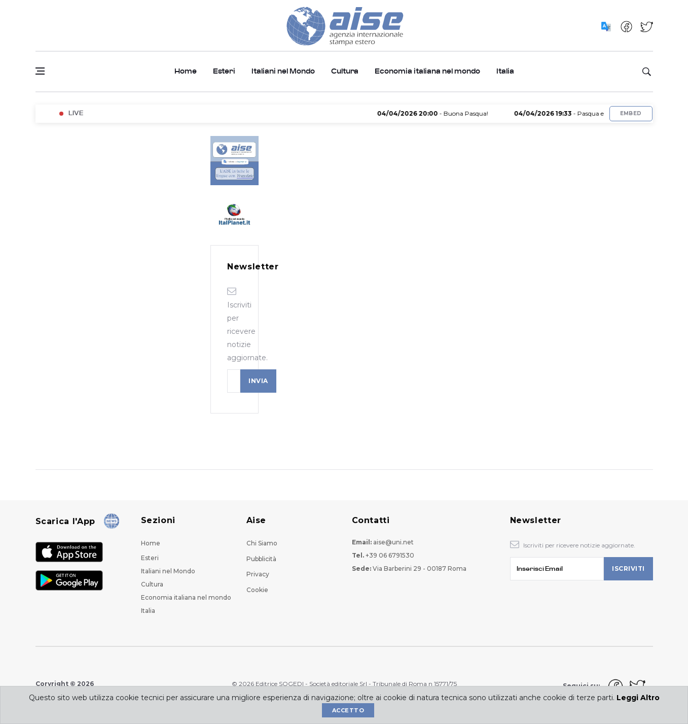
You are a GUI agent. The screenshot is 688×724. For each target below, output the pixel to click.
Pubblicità (261, 559)
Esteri (224, 71)
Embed (631, 113)
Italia (505, 71)
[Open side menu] (40, 71)
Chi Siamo (261, 543)
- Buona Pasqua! (438, 113)
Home (185, 71)
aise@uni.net (393, 542)
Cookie (257, 590)
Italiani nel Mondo (283, 71)
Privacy (257, 574)
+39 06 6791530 (390, 555)
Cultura (344, 71)
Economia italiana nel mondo (427, 71)
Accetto (348, 710)
